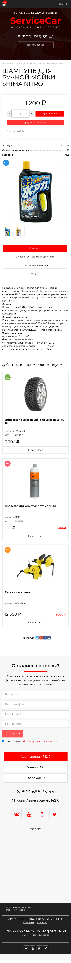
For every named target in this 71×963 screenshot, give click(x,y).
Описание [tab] (34, 248)
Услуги (12, 918)
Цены (49, 918)
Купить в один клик (35, 122)
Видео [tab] (34, 273)
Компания (28, 922)
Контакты (42, 922)
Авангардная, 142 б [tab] (35, 756)
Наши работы (36, 918)
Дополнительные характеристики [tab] (35, 256)
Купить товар (35, 450)
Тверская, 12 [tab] (35, 778)
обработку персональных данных (41, 741)
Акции (58, 918)
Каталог (22, 918)
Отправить (12, 733)
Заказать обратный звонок (36, 935)
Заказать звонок (35, 44)
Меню (64, 4)
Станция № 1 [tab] (35, 767)
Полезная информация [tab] (35, 265)
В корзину (50, 113)
